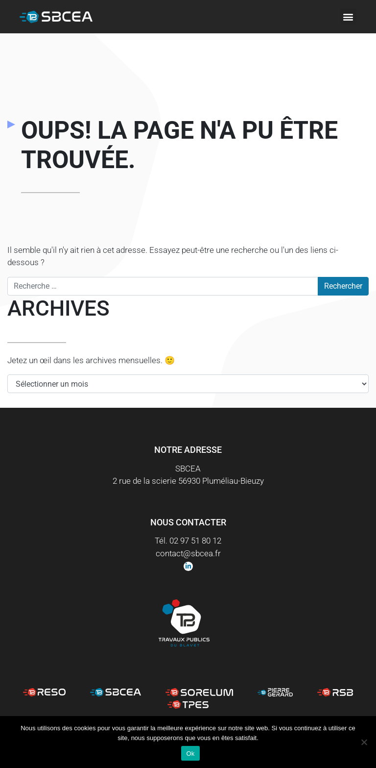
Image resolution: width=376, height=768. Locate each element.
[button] (348, 16)
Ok (190, 753)
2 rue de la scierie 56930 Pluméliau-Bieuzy (188, 481)
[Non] (364, 742)
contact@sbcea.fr (188, 553)
